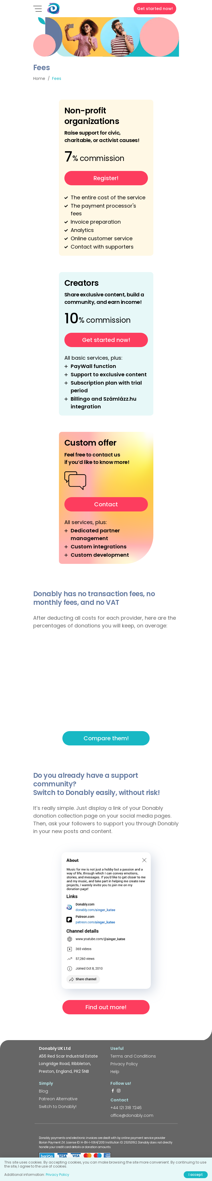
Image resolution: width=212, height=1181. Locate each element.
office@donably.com (131, 1115)
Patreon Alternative (58, 1099)
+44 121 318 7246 (126, 1108)
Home (39, 78)
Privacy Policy (124, 1064)
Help (114, 1071)
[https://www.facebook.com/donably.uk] (112, 1091)
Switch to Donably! (57, 1106)
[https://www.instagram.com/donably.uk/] (118, 1091)
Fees (56, 78)
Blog (43, 1091)
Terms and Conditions (133, 1056)
